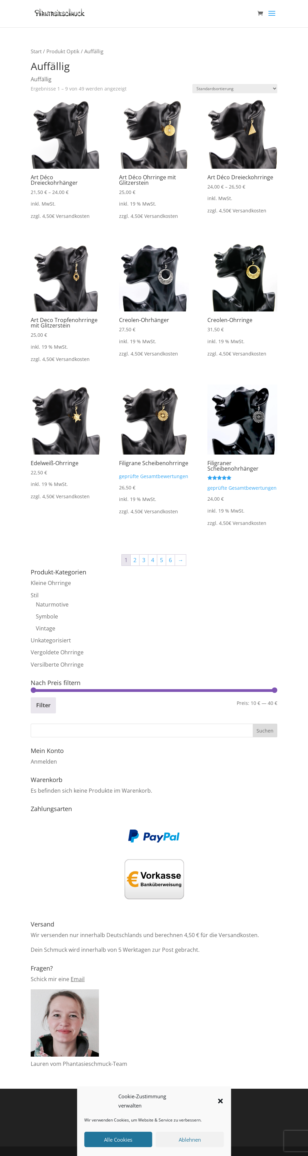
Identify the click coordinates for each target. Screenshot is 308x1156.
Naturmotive (52, 604)
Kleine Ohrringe (51, 583)
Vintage (45, 628)
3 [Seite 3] (143, 560)
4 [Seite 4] (152, 560)
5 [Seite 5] (161, 560)
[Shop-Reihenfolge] (234, 88)
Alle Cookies (118, 1139)
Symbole (47, 616)
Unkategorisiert (51, 640)
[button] (220, 1101)
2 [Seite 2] (134, 560)
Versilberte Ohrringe (57, 664)
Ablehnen (190, 1139)
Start (36, 51)
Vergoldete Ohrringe (57, 652)
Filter (43, 705)
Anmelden (44, 761)
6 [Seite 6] (170, 560)
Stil (35, 595)
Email (78, 979)
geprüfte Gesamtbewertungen (153, 476)
